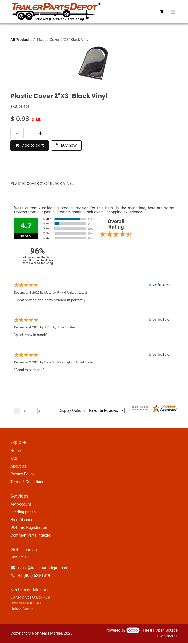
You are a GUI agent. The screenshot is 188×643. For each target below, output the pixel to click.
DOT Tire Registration (28, 527)
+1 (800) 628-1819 (34, 575)
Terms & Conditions (27, 481)
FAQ (13, 458)
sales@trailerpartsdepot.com (43, 567)
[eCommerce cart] (161, 11)
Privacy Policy (22, 474)
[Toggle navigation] (173, 11)
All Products (20, 39)
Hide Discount (22, 519)
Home (15, 450)
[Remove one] (17, 133)
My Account (20, 504)
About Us (18, 466)
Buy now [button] (66, 145)
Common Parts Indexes (30, 535)
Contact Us (20, 557)
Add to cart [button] (30, 145)
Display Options (72, 410)
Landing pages (23, 512)
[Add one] (40, 133)
